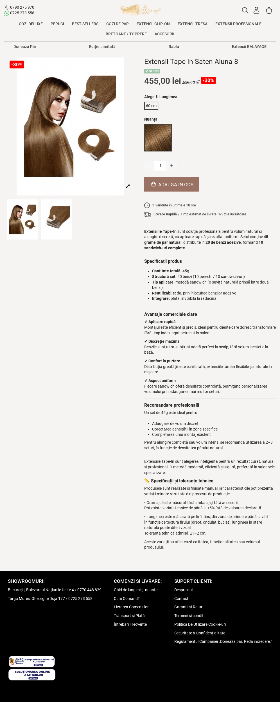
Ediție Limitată (102, 46)
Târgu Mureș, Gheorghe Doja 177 (36, 598)
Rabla (174, 46)
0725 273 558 (22, 13)
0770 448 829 (89, 590)
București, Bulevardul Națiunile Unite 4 (41, 590)
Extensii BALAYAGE (249, 46)
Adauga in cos (171, 184)
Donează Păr (24, 46)
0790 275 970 (22, 7)
